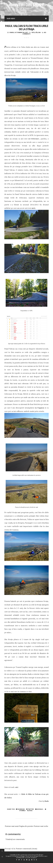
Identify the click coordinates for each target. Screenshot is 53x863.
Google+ (39, 809)
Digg (29, 810)
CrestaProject (16, 856)
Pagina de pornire (26, 826)
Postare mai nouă (12, 826)
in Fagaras (39, 408)
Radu (46, 801)
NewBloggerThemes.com (39, 856)
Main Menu (27, 19)
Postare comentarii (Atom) (26, 848)
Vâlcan (38, 32)
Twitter (30, 809)
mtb (33, 32)
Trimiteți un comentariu (15, 839)
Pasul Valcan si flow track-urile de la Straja (26, 27)
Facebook (20, 809)
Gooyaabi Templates (31, 857)
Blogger (41, 855)
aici (33, 208)
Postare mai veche (41, 826)
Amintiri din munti (26, 4)
